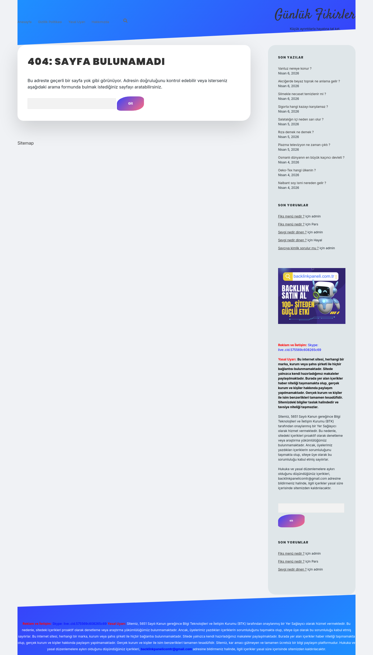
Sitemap (25, 143)
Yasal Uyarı (76, 22)
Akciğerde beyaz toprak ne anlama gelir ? (309, 81)
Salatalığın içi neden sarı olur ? (301, 119)
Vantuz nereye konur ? (294, 68)
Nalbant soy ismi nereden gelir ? (302, 183)
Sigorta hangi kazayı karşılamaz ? (303, 107)
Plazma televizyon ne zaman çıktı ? (304, 145)
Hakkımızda (100, 22)
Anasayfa (24, 22)
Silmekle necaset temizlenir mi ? (302, 94)
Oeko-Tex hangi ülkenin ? (297, 170)
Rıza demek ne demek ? (296, 132)
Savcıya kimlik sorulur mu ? (298, 248)
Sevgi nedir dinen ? (292, 232)
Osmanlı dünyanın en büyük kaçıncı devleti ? (311, 157)
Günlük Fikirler (315, 15)
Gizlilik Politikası (50, 22)
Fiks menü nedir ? (291, 216)
